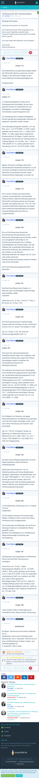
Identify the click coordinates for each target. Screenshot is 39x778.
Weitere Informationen (8, 775)
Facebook (6, 727)
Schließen (19, 775)
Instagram (6, 735)
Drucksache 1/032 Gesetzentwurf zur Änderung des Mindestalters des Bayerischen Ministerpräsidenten (22, 714)
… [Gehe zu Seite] (12, 52)
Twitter (5, 731)
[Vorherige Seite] (5, 52)
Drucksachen (11, 690)
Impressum (20, 764)
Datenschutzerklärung (26, 761)
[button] (3, 2)
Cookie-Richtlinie (11, 761)
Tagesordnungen (12, 699)
